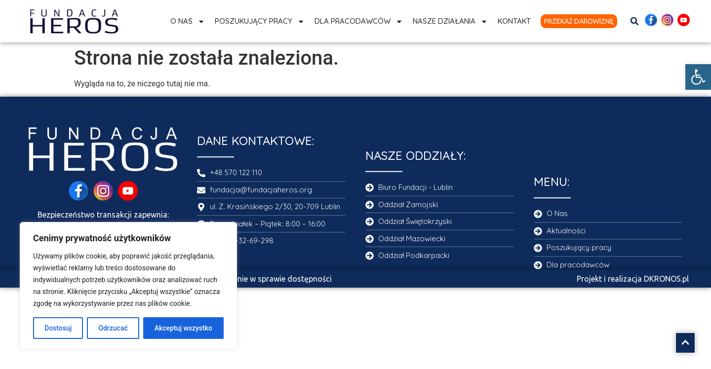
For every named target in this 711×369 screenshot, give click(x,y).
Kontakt (514, 21)
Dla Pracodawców (359, 21)
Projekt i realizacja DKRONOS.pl (633, 278)
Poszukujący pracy (260, 21)
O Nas (187, 21)
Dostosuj (58, 328)
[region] (128, 285)
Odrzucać (112, 328)
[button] (698, 77)
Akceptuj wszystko (183, 328)
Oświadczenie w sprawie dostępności (265, 278)
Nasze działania (450, 21)
